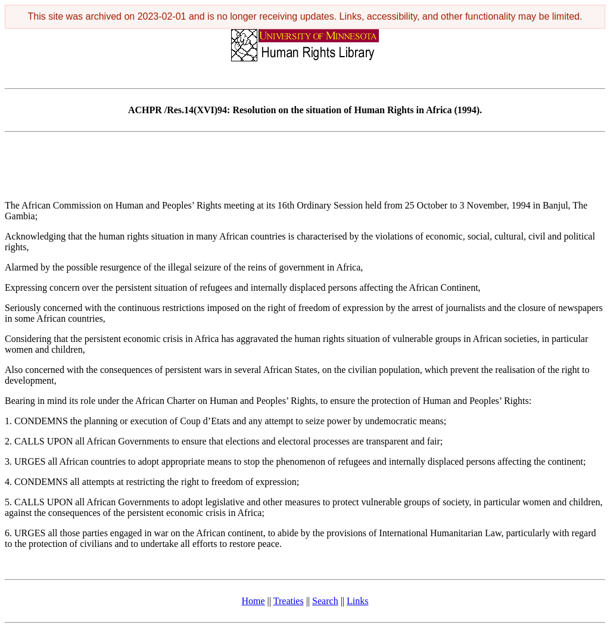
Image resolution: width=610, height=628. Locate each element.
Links (357, 601)
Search (325, 601)
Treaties (288, 601)
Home (253, 601)
